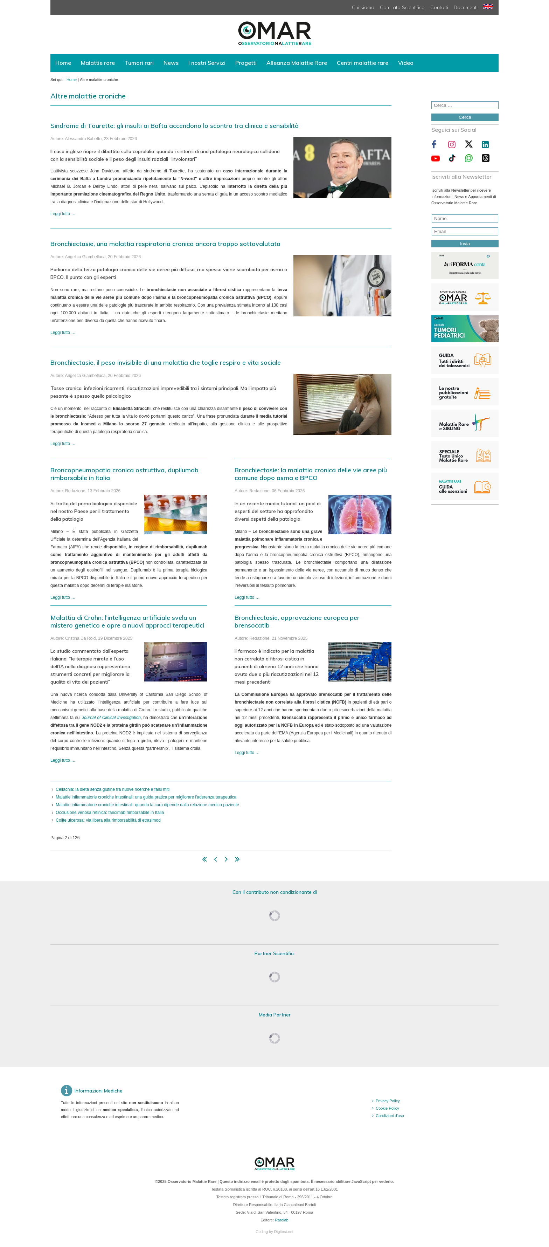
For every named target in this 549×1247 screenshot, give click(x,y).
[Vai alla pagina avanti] (226, 860)
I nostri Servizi (206, 62)
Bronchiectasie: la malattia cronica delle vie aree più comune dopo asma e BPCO (311, 474)
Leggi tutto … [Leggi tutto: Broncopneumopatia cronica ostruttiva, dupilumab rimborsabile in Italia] (62, 597)
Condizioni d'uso (390, 1116)
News (171, 62)
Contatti (439, 7)
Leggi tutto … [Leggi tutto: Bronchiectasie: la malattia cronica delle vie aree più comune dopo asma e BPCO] (247, 597)
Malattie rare (98, 62)
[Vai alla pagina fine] (237, 860)
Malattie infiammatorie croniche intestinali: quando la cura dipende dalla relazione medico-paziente (147, 804)
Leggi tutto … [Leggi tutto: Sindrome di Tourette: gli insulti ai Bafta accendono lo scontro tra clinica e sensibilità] (62, 213)
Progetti (246, 62)
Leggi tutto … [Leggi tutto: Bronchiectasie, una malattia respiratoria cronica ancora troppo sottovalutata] (62, 332)
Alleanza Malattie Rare (296, 62)
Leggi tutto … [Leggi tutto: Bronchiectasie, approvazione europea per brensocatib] (247, 752)
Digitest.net (283, 1231)
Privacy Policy (387, 1101)
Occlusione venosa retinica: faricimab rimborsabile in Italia (110, 812)
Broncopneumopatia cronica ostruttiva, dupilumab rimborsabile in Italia (124, 474)
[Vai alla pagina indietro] (215, 860)
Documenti (466, 7)
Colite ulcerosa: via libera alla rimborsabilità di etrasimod (108, 820)
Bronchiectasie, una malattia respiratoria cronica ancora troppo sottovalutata (165, 244)
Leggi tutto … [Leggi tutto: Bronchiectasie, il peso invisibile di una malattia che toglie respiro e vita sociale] (62, 443)
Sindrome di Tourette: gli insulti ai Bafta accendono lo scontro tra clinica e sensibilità (174, 126)
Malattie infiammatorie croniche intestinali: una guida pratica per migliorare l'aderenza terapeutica (146, 797)
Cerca (465, 117)
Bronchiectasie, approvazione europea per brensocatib (297, 621)
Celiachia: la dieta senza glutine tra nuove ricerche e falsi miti (112, 789)
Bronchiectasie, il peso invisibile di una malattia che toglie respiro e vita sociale (165, 362)
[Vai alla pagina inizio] (204, 860)
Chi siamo (363, 7)
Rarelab (282, 1220)
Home (63, 62)
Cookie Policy (387, 1108)
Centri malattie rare (362, 62)
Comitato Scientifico (402, 7)
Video (406, 62)
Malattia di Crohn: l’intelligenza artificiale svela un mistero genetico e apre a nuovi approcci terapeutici (127, 621)
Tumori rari (139, 62)
